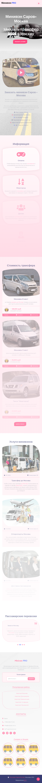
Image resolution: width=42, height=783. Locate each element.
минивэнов (30, 163)
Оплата (21, 161)
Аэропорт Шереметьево (22, 699)
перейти (31, 678)
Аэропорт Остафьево (21, 702)
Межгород (19, 485)
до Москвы (24, 483)
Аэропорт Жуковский (22, 705)
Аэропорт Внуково (22, 693)
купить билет (20, 424)
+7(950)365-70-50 (8, 722)
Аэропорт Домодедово (22, 696)
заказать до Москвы (17, 302)
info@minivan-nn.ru (9, 725)
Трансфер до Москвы (21, 481)
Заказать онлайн (20, 41)
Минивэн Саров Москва (16, 777)
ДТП (25, 780)
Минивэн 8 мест (21, 299)
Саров (4, 718)
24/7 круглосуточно (9, 729)
